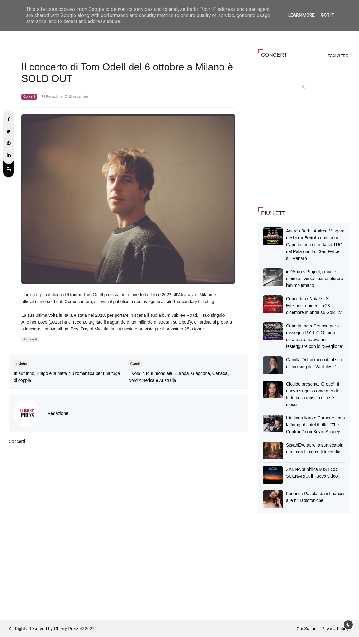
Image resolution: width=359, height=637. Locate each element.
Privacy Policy (334, 628)
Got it (327, 15)
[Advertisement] (304, 157)
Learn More (301, 15)
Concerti (29, 96)
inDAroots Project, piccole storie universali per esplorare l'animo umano (314, 278)
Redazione (58, 413)
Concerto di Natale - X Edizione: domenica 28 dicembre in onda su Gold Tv (314, 305)
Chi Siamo (306, 628)
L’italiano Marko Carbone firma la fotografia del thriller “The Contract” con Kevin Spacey (315, 424)
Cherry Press (67, 628)
